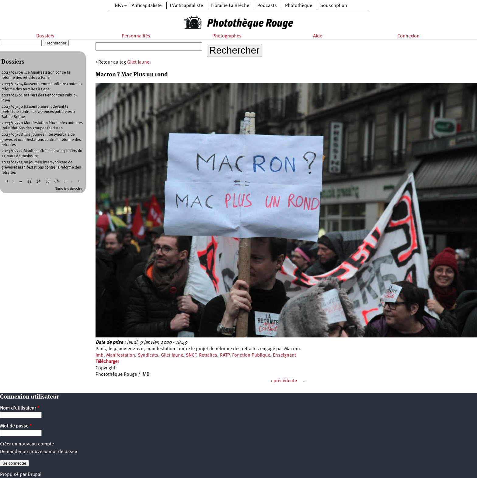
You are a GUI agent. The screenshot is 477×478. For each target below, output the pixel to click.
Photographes (227, 36)
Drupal (34, 474)
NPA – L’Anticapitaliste (138, 5)
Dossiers (45, 36)
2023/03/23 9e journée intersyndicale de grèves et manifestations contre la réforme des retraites (41, 167)
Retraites (208, 355)
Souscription (333, 5)
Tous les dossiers (69, 189)
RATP (224, 355)
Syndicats (148, 355)
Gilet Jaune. (139, 62)
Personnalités (136, 36)
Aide (317, 36)
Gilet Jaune (172, 355)
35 (47, 181)
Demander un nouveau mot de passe (38, 451)
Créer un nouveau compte (27, 444)
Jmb (99, 355)
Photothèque (298, 5)
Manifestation (120, 355)
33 (29, 181)
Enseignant (284, 355)
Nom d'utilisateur (20, 408)
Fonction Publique (251, 355)
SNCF (191, 355)
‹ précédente (284, 381)
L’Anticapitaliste (186, 5)
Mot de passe (16, 426)
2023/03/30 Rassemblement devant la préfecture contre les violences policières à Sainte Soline (38, 112)
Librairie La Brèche (230, 5)
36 (56, 181)
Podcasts (267, 5)
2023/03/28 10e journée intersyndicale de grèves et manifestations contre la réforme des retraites (41, 140)
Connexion (408, 36)
